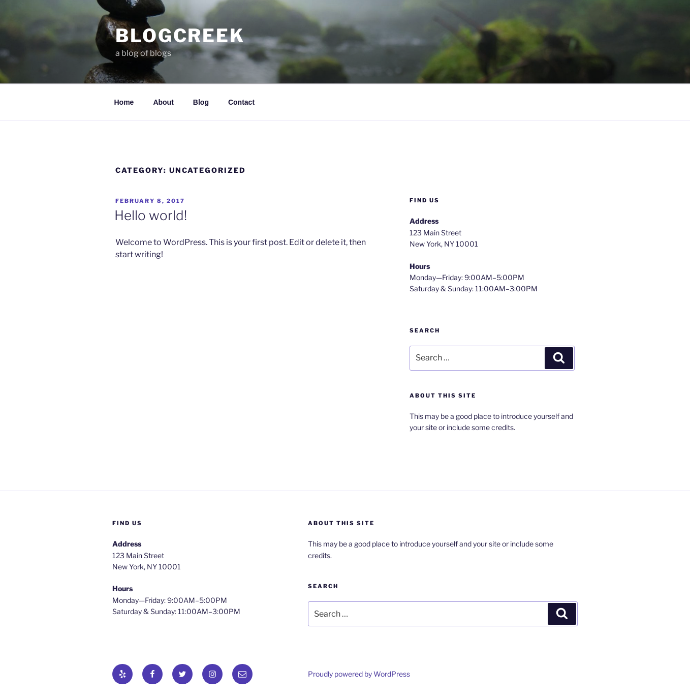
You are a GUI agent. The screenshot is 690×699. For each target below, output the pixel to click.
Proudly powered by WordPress (359, 674)
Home (124, 102)
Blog (201, 102)
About (163, 102)
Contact (241, 102)
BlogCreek (180, 35)
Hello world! (150, 215)
